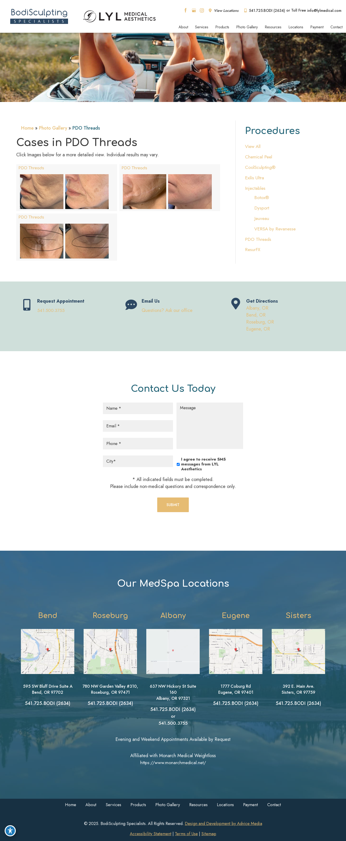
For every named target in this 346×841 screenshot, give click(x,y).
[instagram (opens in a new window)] (201, 10)
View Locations (223, 10)
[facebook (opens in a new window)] (186, 10)
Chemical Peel (259, 157)
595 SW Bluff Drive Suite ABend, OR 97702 (47, 689)
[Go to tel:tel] (68, 306)
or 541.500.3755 (173, 719)
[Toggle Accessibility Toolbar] (10, 830)
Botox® (261, 197)
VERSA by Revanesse (275, 229)
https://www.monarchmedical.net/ (173, 762)
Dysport (261, 208)
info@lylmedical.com (324, 10)
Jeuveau (262, 218)
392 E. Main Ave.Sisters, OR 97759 (298, 689)
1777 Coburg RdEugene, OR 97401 (235, 689)
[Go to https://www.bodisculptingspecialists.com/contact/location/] (277, 316)
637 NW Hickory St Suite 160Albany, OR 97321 (173, 692)
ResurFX (253, 249)
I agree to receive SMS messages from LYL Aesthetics (203, 464)
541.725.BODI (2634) (264, 10)
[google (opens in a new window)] (194, 10)
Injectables (255, 188)
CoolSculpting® (260, 167)
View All (253, 146)
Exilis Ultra (255, 177)
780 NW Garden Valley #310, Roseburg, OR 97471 (110, 689)
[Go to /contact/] (173, 306)
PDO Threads (31, 168)
